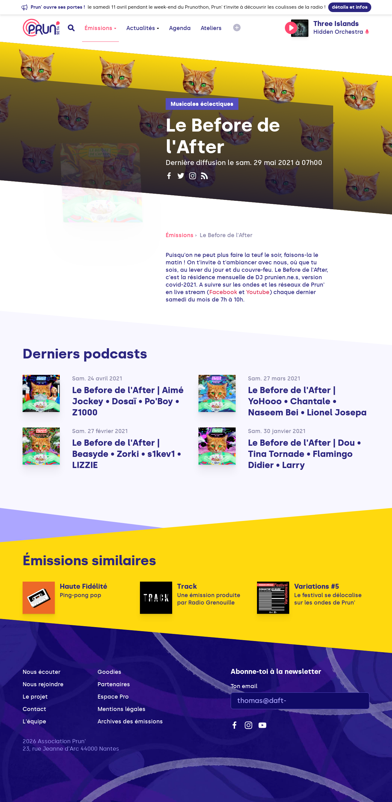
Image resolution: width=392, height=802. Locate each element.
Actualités (142, 28)
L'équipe (34, 721)
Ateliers (211, 28)
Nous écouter (41, 672)
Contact (34, 709)
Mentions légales (122, 709)
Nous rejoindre (43, 684)
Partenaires (114, 684)
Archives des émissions (130, 721)
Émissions (100, 28)
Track (187, 586)
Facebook (224, 292)
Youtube (257, 292)
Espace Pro (113, 696)
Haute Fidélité (83, 586)
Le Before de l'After (226, 235)
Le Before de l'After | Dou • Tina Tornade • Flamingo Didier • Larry (304, 454)
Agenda (180, 28)
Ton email (244, 686)
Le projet (35, 696)
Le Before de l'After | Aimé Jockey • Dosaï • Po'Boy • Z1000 (128, 401)
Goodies (109, 672)
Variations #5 (316, 586)
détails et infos (350, 7)
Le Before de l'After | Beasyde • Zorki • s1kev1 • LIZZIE (126, 454)
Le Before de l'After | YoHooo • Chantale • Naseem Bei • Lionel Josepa (307, 401)
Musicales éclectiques (202, 104)
